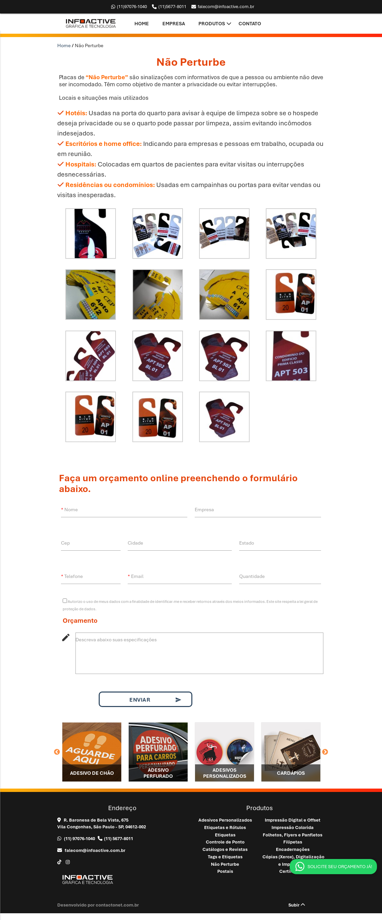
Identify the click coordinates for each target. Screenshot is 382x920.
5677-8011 (169, 6)
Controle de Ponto (225, 842)
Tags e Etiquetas (225, 857)
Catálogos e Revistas (225, 849)
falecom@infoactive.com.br (222, 6)
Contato (249, 24)
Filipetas (292, 842)
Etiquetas (225, 835)
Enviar (155, 700)
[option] (92, 752)
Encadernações (293, 849)
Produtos (211, 24)
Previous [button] (57, 752)
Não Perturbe (225, 864)
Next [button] (325, 752)
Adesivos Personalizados (225, 820)
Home (141, 24)
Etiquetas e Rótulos (225, 827)
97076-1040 (129, 6)
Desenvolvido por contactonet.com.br (98, 905)
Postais (225, 871)
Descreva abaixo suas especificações (116, 640)
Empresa (173, 24)
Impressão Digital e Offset (292, 820)
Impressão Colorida (293, 827)
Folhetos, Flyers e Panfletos (292, 835)
